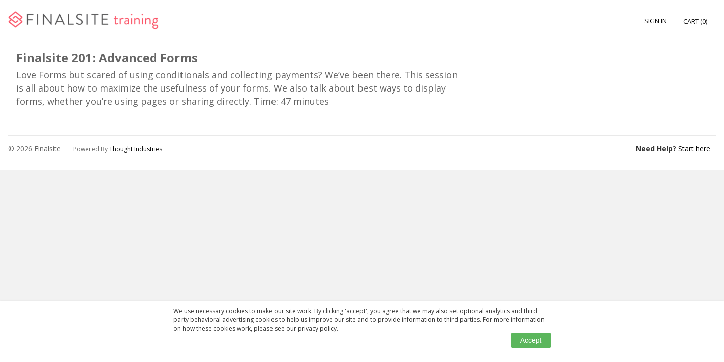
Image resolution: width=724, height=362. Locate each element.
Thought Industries (135, 149)
